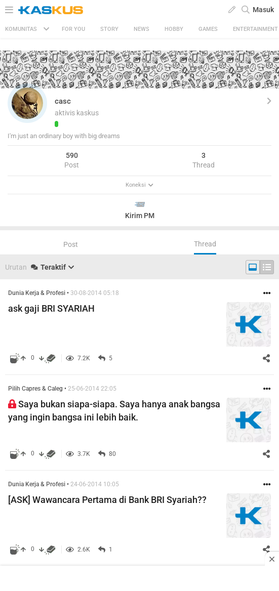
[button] (27, 103)
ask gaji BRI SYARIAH (51, 308)
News (141, 29)
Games (208, 29)
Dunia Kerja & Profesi (36, 293)
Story (109, 29)
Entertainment (255, 29)
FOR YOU (73, 29)
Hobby (174, 29)
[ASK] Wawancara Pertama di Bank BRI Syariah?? (107, 499)
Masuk (263, 10)
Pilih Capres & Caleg (35, 388)
